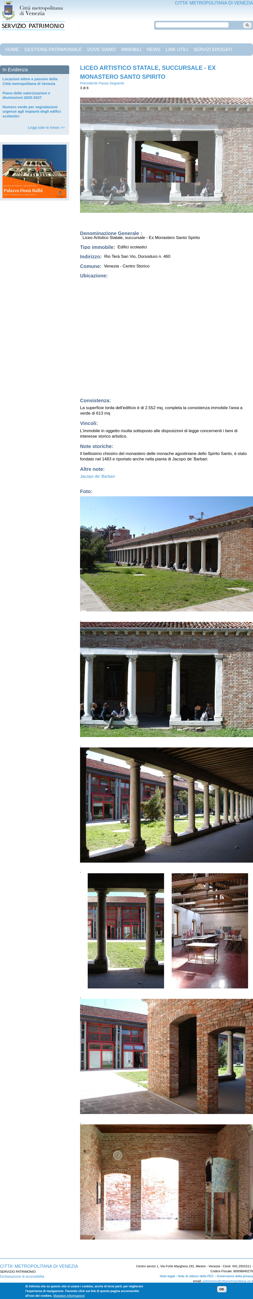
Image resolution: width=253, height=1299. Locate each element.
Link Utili (177, 49)
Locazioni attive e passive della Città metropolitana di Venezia (30, 81)
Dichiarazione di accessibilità (22, 1276)
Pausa (104, 83)
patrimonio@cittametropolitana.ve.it (228, 1281)
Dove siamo (101, 49)
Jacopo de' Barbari (97, 476)
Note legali (167, 1276)
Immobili (131, 49)
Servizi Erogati (212, 49)
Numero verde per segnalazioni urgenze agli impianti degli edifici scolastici (31, 111)
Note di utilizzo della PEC (196, 1276)
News (153, 49)
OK (221, 1289)
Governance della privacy (235, 1276)
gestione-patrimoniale (53, 49)
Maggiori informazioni (69, 1296)
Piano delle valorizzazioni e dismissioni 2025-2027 (26, 95)
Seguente (116, 83)
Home (12, 49)
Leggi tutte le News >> (46, 127)
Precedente (89, 83)
